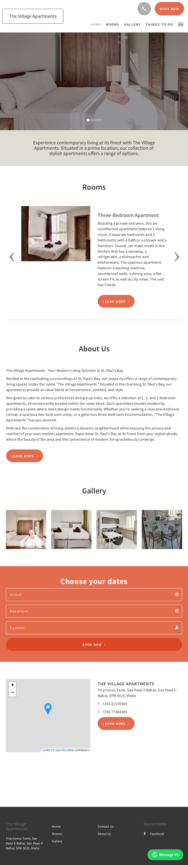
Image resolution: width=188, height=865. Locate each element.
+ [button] (12, 685)
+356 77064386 (114, 711)
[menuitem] (97, 24)
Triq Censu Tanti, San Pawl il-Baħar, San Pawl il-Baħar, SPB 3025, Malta (25, 843)
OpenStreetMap (64, 750)
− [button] (12, 693)
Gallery (57, 841)
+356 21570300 (114, 703)
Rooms (57, 834)
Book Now (92, 644)
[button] (181, 24)
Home (56, 826)
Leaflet (46, 750)
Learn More (114, 301)
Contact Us (106, 826)
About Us (104, 834)
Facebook (154, 834)
